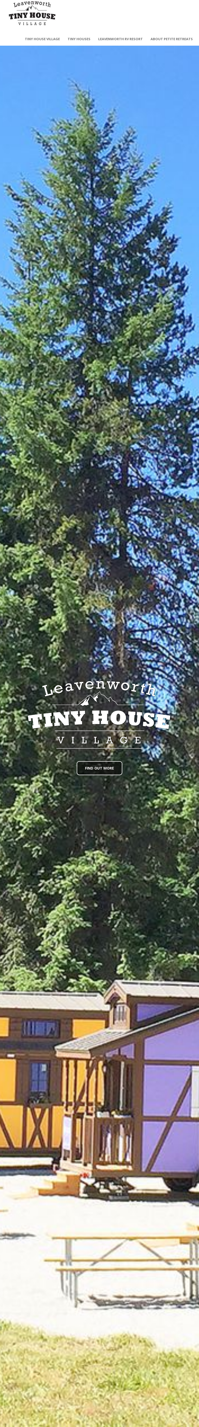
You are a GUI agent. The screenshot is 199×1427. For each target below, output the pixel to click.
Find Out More (99, 767)
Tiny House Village (42, 39)
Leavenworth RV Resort (120, 39)
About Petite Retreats (172, 39)
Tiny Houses (79, 39)
